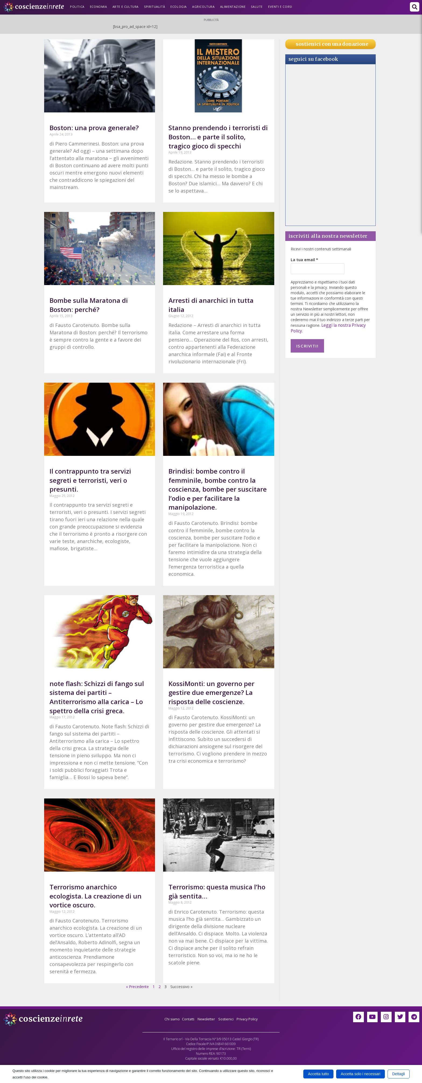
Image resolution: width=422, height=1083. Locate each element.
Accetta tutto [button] (318, 1074)
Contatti (186, 1018)
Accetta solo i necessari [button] (360, 1074)
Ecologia (178, 7)
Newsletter (206, 1018)
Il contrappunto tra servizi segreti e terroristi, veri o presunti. (90, 480)
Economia (98, 7)
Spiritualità (154, 7)
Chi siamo (168, 1018)
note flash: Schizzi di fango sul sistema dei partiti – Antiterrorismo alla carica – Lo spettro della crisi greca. (97, 697)
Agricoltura (203, 7)
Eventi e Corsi (280, 7)
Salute (257, 7)
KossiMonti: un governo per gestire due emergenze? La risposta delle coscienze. (211, 692)
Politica (77, 7)
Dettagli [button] (398, 1074)
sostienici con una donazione (332, 44)
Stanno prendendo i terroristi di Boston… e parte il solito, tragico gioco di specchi (218, 136)
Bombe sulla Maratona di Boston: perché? (89, 305)
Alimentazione (233, 7)
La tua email (304, 259)
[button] (414, 7)
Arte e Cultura (125, 7)
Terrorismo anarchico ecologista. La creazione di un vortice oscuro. (96, 895)
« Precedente (137, 986)
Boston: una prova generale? (94, 127)
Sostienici (227, 1018)
